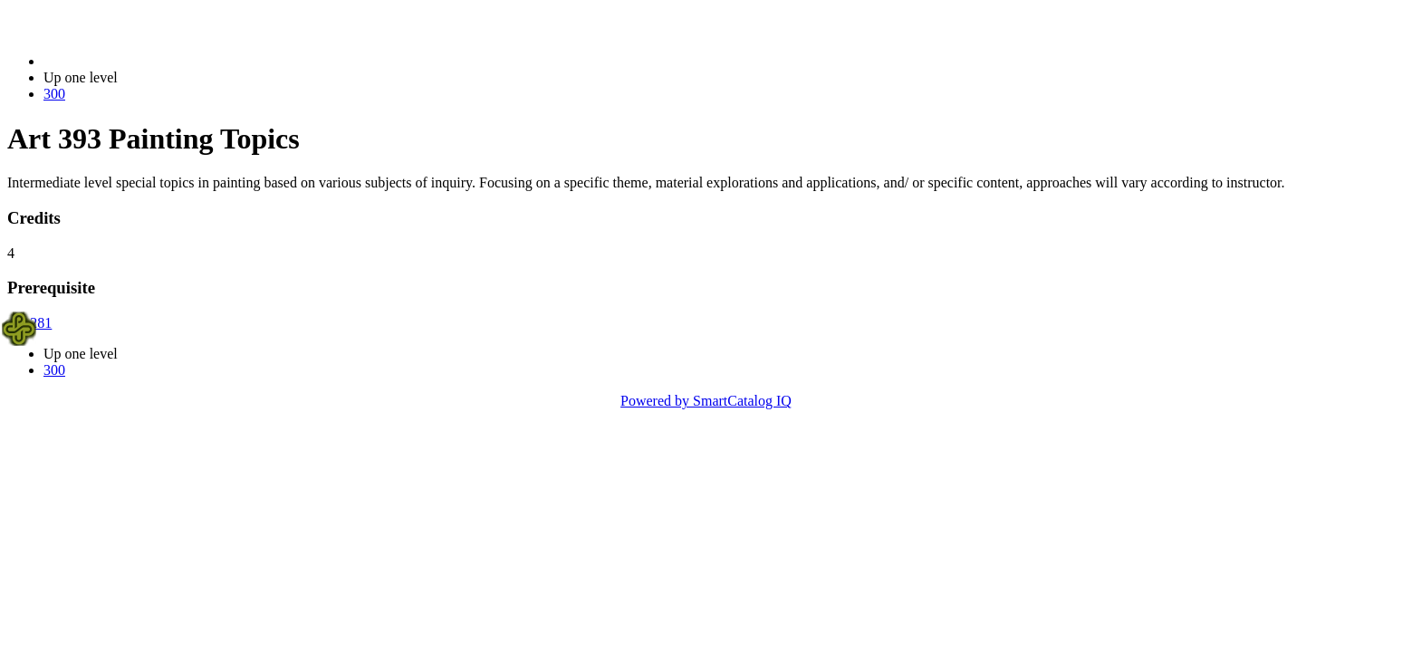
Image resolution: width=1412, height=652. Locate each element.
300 (54, 93)
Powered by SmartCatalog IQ (706, 400)
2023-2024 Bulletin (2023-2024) (138, 61)
